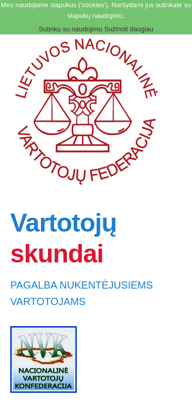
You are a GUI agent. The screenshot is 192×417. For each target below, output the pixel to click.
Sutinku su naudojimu (70, 29)
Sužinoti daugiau (128, 29)
